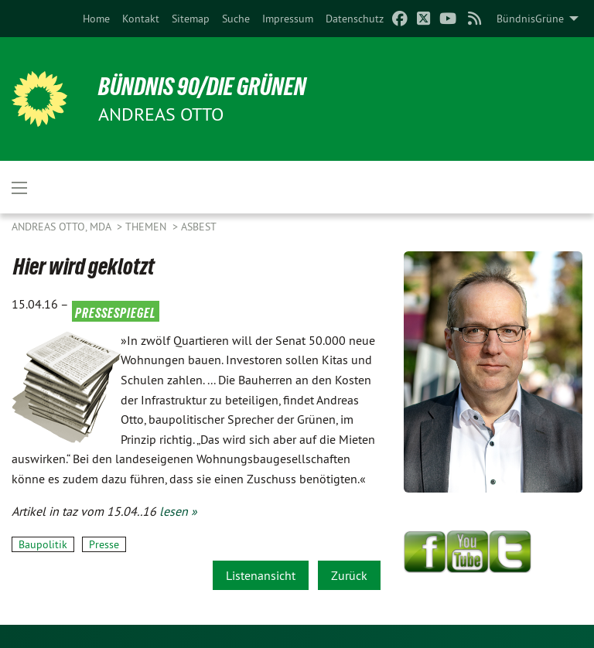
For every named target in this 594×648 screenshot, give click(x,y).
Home (96, 19)
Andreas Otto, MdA (63, 227)
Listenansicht (260, 575)
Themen (147, 227)
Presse (104, 544)
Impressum (287, 19)
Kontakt (140, 19)
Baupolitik (43, 544)
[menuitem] (96, 18)
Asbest (199, 227)
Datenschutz (355, 19)
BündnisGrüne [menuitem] (530, 19)
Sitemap (191, 19)
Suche (236, 19)
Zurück (349, 575)
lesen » (178, 511)
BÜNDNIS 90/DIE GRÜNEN (202, 87)
